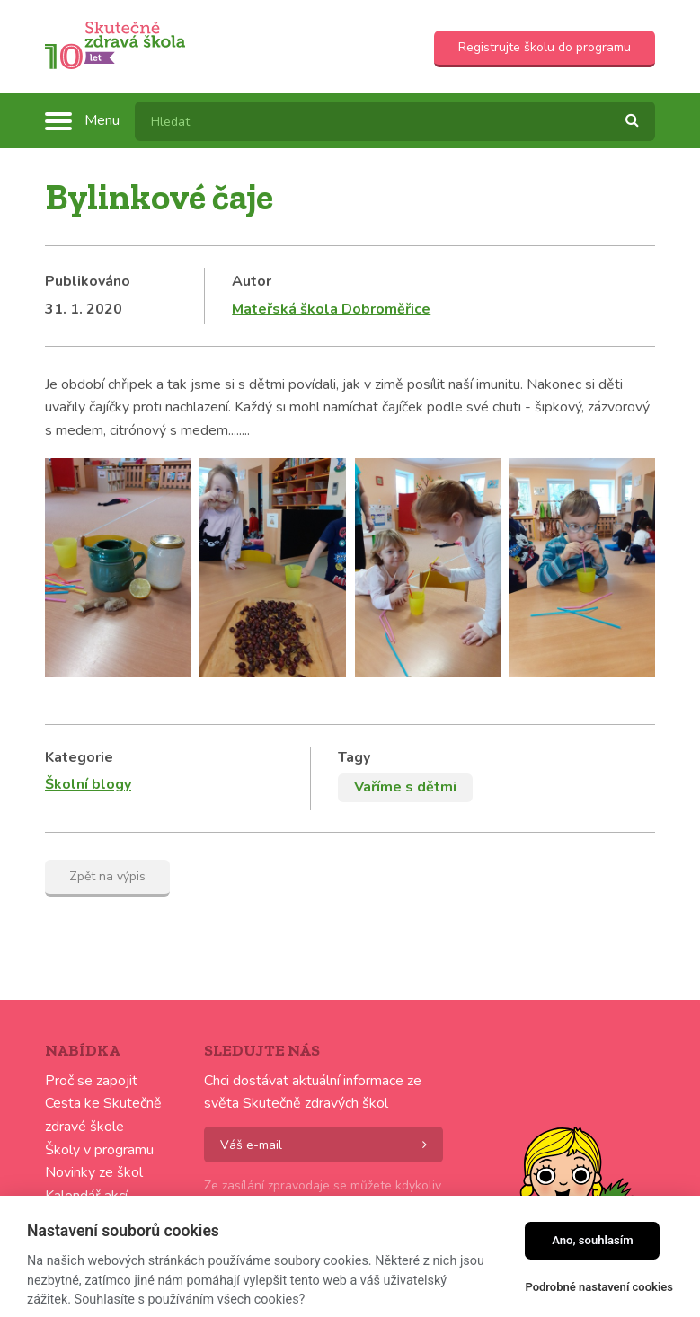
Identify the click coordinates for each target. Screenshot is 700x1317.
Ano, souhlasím (593, 1240)
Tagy (354, 757)
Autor (251, 281)
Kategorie (79, 757)
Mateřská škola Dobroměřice (331, 309)
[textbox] (395, 121)
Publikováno (87, 281)
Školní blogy (88, 784)
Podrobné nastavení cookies (599, 1287)
